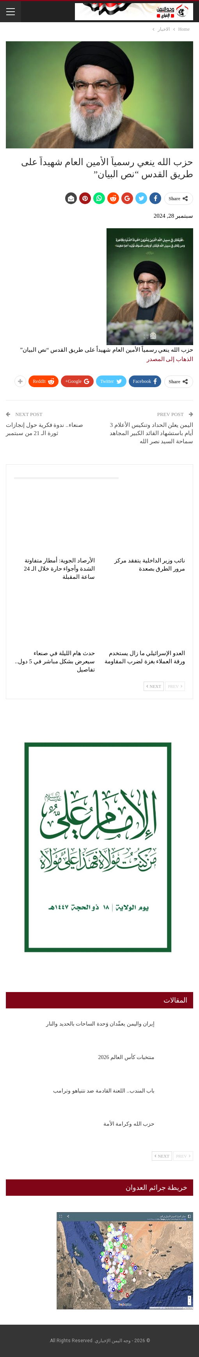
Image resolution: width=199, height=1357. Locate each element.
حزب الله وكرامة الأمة (129, 1124)
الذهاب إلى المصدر (170, 359)
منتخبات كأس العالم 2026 (126, 1057)
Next (153, 686)
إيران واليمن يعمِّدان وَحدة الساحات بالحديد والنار (100, 1024)
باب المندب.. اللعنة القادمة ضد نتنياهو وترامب (104, 1091)
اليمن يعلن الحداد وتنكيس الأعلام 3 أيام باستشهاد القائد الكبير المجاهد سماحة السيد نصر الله (151, 433)
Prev (175, 686)
